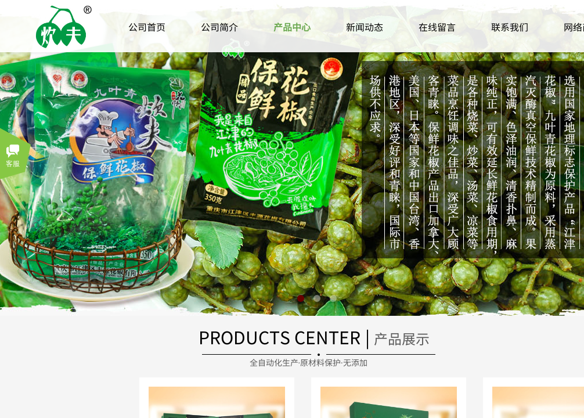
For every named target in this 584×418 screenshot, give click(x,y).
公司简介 (219, 27)
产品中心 (292, 27)
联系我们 (509, 27)
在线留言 (437, 27)
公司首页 (146, 27)
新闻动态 (364, 27)
